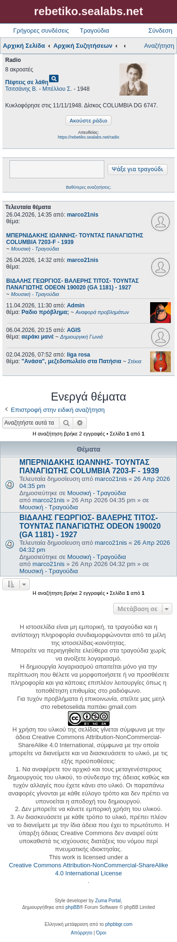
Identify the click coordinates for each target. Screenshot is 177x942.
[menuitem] (81, 933)
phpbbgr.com (119, 924)
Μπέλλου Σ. (57, 89)
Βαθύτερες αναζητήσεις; (88, 187)
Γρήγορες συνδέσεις (41, 30)
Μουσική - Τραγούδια (96, 493)
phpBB (73, 907)
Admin (75, 305)
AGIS (74, 330)
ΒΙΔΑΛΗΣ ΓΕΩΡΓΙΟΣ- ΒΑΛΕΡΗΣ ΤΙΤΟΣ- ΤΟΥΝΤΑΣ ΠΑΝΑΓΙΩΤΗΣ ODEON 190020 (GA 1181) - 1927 (90, 526)
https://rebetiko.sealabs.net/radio (88, 137)
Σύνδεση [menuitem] (160, 30)
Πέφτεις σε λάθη (26, 82)
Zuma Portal (107, 900)
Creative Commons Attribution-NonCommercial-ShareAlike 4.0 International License (88, 869)
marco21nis (83, 214)
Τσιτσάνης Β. (21, 89)
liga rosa (78, 354)
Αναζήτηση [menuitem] (159, 45)
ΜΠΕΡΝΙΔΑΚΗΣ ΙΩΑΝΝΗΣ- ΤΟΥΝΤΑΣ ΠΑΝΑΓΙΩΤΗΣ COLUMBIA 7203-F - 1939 (89, 466)
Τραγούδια (94, 30)
